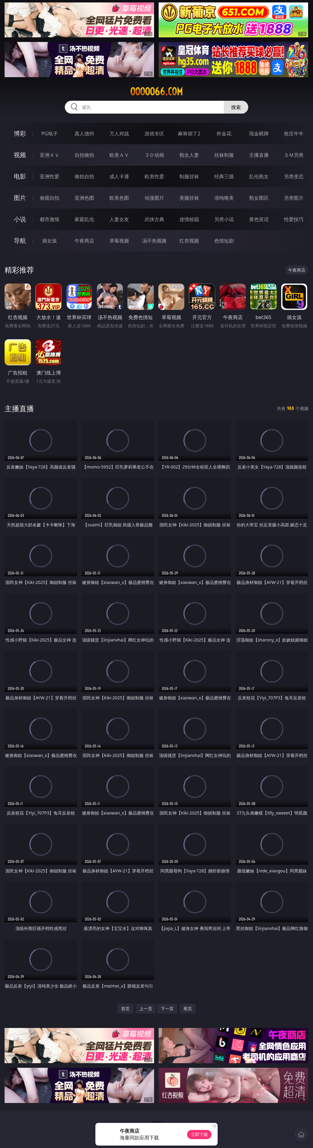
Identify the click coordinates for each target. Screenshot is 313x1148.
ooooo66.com (156, 91)
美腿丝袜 (189, 197)
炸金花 (224, 133)
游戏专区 (154, 133)
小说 (20, 219)
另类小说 (224, 219)
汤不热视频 (154, 240)
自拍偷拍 (84, 155)
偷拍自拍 (84, 176)
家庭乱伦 (84, 219)
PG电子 (49, 133)
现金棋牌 (259, 133)
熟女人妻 (189, 155)
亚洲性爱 (49, 176)
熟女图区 (259, 197)
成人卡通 (119, 176)
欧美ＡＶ (119, 155)
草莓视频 (119, 240)
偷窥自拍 (49, 197)
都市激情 (49, 219)
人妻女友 (119, 219)
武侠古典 (154, 219)
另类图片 (294, 197)
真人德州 (84, 133)
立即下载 (199, 1134)
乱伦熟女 (259, 176)
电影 (20, 176)
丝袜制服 (224, 155)
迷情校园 (189, 219)
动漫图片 (154, 197)
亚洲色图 (84, 197)
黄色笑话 (259, 219)
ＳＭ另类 (294, 155)
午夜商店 (84, 240)
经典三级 (224, 176)
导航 (20, 240)
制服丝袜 (189, 176)
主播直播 (259, 155)
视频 (20, 155)
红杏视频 (189, 240)
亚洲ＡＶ (49, 155)
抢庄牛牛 (294, 133)
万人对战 (119, 133)
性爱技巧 (294, 219)
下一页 (167, 1008)
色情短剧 (224, 240)
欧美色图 (119, 197)
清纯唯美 (224, 197)
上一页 (145, 1008)
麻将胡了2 (189, 133)
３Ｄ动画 (154, 155)
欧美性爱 (154, 176)
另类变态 (294, 176)
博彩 (20, 133)
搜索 (236, 107)
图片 (20, 198)
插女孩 (49, 240)
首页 (125, 1008)
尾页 (187, 1008)
